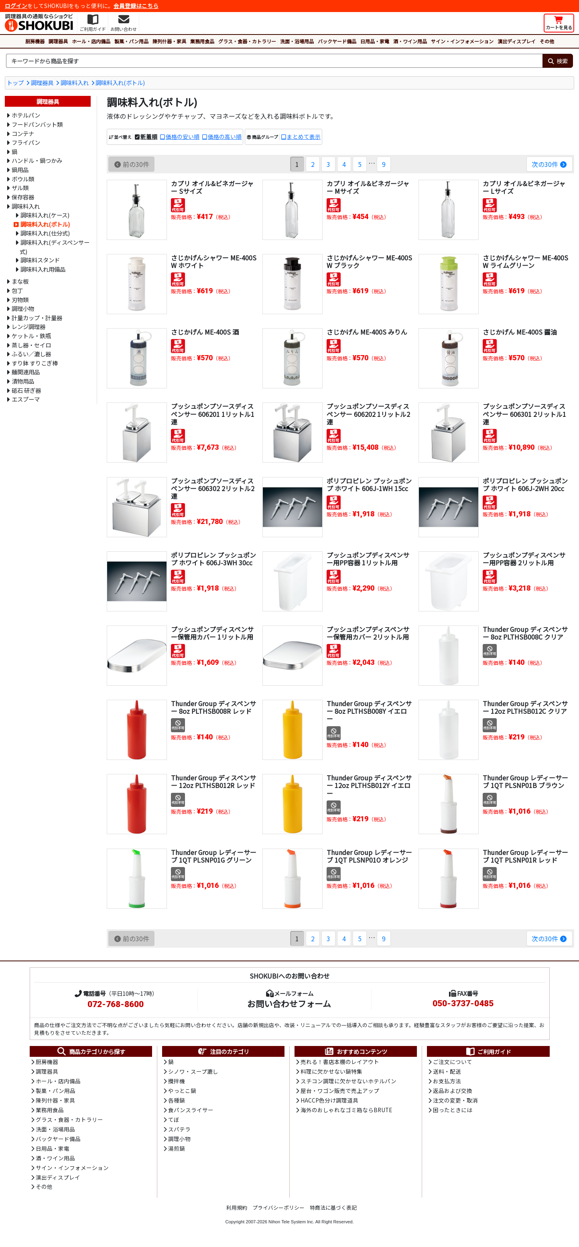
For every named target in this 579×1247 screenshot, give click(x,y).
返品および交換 (452, 1092)
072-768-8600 (115, 1004)
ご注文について (452, 1062)
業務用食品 (202, 41)
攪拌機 (176, 1082)
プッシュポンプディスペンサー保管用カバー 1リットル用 (212, 633)
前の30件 (131, 164)
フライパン (26, 142)
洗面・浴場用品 (297, 41)
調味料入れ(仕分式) (45, 233)
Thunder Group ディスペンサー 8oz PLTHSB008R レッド (213, 707)
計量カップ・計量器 (37, 317)
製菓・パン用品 (131, 41)
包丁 (17, 290)
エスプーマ (26, 399)
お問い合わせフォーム (289, 1003)
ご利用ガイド (488, 1052)
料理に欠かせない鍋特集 (331, 1072)
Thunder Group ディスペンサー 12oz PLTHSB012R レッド (213, 781)
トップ (15, 82)
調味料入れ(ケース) (44, 215)
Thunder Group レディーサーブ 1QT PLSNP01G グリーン (211, 859)
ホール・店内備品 (91, 41)
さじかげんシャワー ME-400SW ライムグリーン (525, 261)
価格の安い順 (182, 137)
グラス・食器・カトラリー (247, 41)
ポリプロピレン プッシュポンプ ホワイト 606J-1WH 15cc (369, 484)
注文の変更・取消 (455, 1101)
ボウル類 (23, 179)
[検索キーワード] (274, 61)
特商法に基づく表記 (333, 1210)
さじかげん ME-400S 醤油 (520, 332)
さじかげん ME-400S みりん (367, 332)
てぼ (173, 1121)
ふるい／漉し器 (31, 353)
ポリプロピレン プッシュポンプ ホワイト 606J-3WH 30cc (213, 558)
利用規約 (236, 1210)
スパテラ (179, 1131)
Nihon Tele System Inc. (291, 1224)
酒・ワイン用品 (410, 41)
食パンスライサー (190, 1111)
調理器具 (58, 41)
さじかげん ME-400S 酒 (205, 332)
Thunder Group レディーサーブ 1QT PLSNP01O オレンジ (367, 859)
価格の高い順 (225, 137)
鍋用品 (20, 169)
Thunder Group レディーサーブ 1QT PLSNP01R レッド (523, 856)
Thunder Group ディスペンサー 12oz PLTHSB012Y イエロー (369, 785)
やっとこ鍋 (182, 1092)
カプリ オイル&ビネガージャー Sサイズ (212, 187)
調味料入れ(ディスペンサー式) (54, 247)
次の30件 (549, 164)
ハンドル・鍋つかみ (37, 160)
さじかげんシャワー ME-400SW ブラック (369, 261)
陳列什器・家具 (169, 41)
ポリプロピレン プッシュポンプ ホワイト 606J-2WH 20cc (525, 484)
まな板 (20, 281)
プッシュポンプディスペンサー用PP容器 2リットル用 (524, 558)
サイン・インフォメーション (462, 41)
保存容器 (23, 197)
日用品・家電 (374, 41)
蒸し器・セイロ (31, 345)
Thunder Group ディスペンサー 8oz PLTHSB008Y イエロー (369, 711)
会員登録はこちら (136, 6)
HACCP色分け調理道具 (329, 1101)
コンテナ (23, 133)
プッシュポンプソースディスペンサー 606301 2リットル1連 (524, 413)
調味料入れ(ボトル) (120, 82)
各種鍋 (176, 1101)
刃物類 (20, 299)
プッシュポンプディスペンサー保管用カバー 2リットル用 (368, 633)
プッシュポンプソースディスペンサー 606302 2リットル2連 (212, 488)
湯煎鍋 (176, 1150)
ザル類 (20, 187)
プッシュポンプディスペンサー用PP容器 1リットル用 (368, 558)
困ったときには (452, 1111)
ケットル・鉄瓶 (31, 335)
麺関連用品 (26, 372)
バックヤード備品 (337, 41)
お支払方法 (447, 1082)
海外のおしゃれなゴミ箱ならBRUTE (346, 1111)
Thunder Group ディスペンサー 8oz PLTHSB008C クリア (525, 633)
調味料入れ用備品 (42, 269)
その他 (547, 41)
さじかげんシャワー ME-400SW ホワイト (213, 261)
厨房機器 (35, 41)
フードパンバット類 (37, 124)
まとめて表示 (304, 137)
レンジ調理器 (28, 326)
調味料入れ (75, 82)
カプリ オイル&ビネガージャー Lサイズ (524, 187)
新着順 (148, 137)
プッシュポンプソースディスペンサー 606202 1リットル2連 (368, 413)
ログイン (16, 6)
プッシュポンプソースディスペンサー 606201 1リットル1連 (212, 413)
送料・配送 (447, 1072)
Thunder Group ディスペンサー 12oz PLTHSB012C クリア (525, 707)
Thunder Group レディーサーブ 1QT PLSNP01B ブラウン (523, 785)
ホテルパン (26, 115)
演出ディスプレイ (517, 41)
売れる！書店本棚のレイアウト (340, 1062)
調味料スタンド (40, 260)
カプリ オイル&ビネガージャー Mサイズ (368, 187)
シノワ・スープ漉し (193, 1072)
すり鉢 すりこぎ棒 (35, 363)
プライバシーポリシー (278, 1210)
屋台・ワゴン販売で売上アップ (340, 1092)
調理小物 (23, 308)
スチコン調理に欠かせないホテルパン (348, 1082)
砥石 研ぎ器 (26, 390)
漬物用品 (23, 381)
